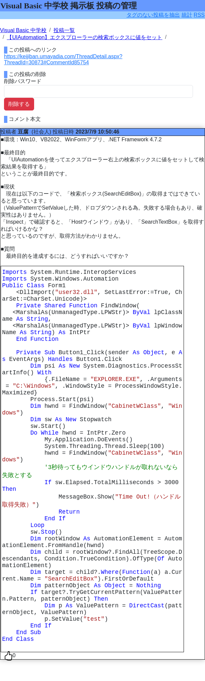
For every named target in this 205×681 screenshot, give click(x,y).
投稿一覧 (64, 30)
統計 (187, 15)
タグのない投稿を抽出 (153, 15)
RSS (199, 15)
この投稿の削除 (27, 74)
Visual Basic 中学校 (23, 30)
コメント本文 (25, 119)
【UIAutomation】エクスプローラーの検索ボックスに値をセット (84, 37)
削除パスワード (22, 81)
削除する (19, 104)
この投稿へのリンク (33, 50)
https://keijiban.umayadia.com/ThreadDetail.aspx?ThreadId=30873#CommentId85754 (63, 59)
